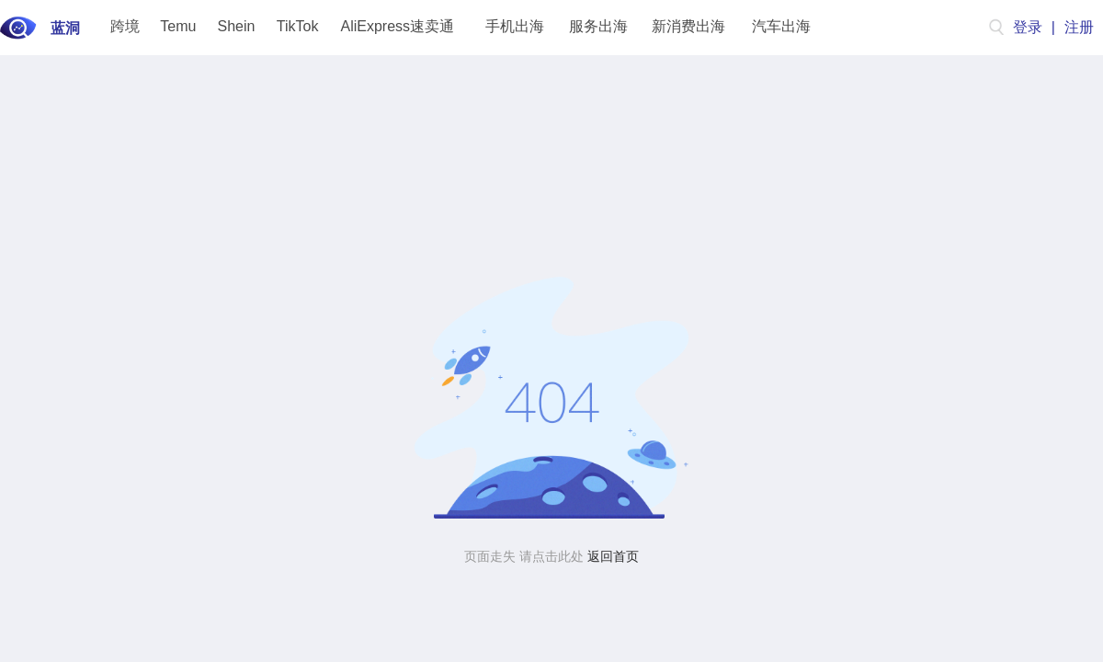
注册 (1079, 27)
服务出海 (598, 26)
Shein (237, 26)
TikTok (298, 26)
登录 (1027, 27)
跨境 (125, 26)
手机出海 (514, 26)
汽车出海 (781, 26)
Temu (178, 26)
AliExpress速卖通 (398, 26)
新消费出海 (688, 26)
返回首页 (613, 556)
